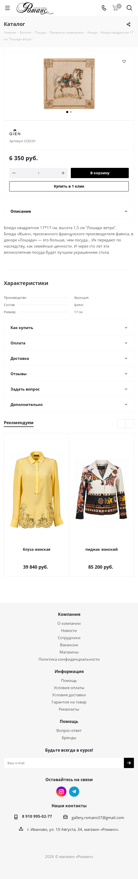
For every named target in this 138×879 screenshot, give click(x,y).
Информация (69, 671)
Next (130, 424)
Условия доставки (69, 694)
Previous (121, 424)
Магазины (69, 652)
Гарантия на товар (69, 701)
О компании (69, 623)
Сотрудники (69, 637)
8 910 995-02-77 (37, 816)
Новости (69, 630)
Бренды (69, 737)
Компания (69, 614)
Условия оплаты (69, 687)
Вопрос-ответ (69, 730)
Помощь (69, 680)
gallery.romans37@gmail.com (98, 817)
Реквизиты (69, 709)
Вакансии (69, 644)
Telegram (74, 791)
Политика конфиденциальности (69, 659)
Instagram (61, 791)
